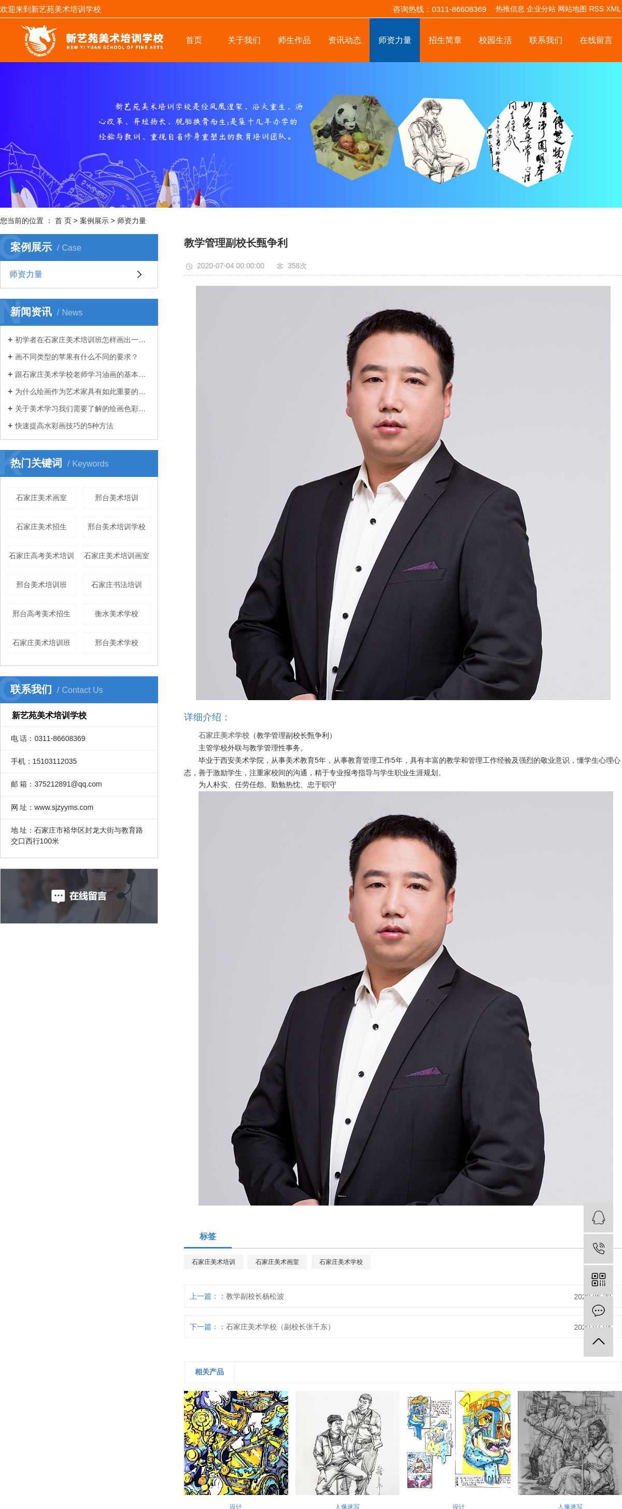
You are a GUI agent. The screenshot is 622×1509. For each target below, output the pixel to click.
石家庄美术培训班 (41, 643)
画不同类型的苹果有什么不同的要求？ (76, 357)
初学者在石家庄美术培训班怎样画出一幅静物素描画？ (82, 340)
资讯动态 (344, 40)
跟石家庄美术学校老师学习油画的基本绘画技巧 (82, 374)
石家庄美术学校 (341, 1262)
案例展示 (94, 220)
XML (613, 9)
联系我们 (545, 40)
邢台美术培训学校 (117, 527)
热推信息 (510, 9)
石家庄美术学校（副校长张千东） (280, 1327)
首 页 (63, 220)
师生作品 (294, 40)
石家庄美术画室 (41, 498)
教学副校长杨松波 (255, 1296)
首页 (194, 40)
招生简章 (445, 40)
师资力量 (395, 40)
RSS (596, 9)
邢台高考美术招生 (41, 614)
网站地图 (572, 9)
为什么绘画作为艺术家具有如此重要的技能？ (82, 391)
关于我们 (244, 40)
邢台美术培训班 (41, 585)
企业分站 (541, 9)
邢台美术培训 (116, 498)
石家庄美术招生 (41, 527)
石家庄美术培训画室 (116, 556)
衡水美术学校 (116, 614)
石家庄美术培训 (213, 1262)
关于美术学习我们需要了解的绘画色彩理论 (82, 408)
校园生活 (495, 40)
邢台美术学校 (116, 643)
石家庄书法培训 (116, 585)
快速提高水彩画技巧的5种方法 (64, 426)
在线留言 (596, 40)
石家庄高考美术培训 (41, 556)
